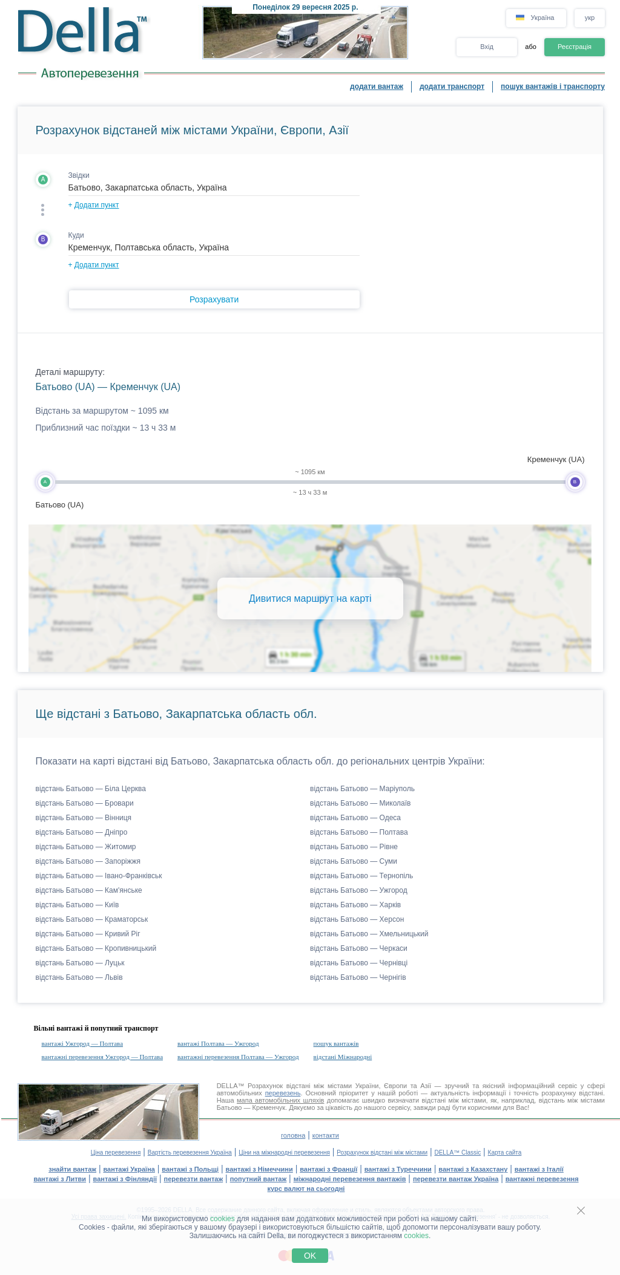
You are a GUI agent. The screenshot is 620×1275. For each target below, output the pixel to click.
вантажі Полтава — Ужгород (218, 1043)
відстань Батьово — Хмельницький (369, 934)
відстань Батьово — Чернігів (358, 977)
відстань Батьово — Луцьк (80, 963)
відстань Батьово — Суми (353, 861)
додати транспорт (452, 86)
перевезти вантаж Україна (455, 1178)
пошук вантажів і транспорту (553, 86)
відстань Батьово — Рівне (354, 847)
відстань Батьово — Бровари (85, 803)
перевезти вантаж (193, 1178)
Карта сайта (505, 1152)
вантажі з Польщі (190, 1169)
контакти (325, 1135)
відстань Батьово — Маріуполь (362, 788)
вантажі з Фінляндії (125, 1178)
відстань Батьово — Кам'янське (89, 890)
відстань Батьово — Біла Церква (91, 788)
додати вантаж (376, 86)
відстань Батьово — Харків (355, 905)
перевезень (283, 1093)
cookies (222, 1219)
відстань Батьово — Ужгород (358, 890)
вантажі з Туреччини (398, 1169)
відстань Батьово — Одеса (355, 818)
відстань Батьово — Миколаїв (360, 803)
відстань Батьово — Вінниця (84, 818)
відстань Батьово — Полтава (359, 832)
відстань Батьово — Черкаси (358, 948)
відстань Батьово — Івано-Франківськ (99, 876)
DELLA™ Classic (457, 1152)
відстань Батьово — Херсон (357, 919)
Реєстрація (575, 46)
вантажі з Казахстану (472, 1169)
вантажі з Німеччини (259, 1169)
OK (310, 1255)
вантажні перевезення (542, 1178)
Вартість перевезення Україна (190, 1152)
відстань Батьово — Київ (77, 905)
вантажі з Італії (539, 1169)
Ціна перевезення (116, 1152)
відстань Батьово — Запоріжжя (88, 861)
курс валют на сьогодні (306, 1188)
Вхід (486, 46)
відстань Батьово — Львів (79, 977)
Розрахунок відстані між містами (382, 1152)
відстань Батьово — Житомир (86, 847)
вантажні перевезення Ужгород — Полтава (102, 1056)
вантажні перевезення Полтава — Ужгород (238, 1056)
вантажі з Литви (59, 1178)
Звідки (79, 175)
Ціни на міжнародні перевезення (284, 1152)
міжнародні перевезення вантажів (350, 1178)
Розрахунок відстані (279, 1085)
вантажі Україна (129, 1169)
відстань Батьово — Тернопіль (361, 876)
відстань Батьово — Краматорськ (92, 919)
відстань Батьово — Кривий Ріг (88, 934)
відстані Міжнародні (343, 1056)
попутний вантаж (258, 1178)
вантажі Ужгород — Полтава (83, 1043)
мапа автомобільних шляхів (280, 1100)
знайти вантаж (72, 1169)
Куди (76, 235)
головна (293, 1135)
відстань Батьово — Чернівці (358, 963)
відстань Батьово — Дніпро (82, 832)
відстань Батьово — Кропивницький (96, 948)
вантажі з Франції (328, 1169)
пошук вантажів (336, 1043)
